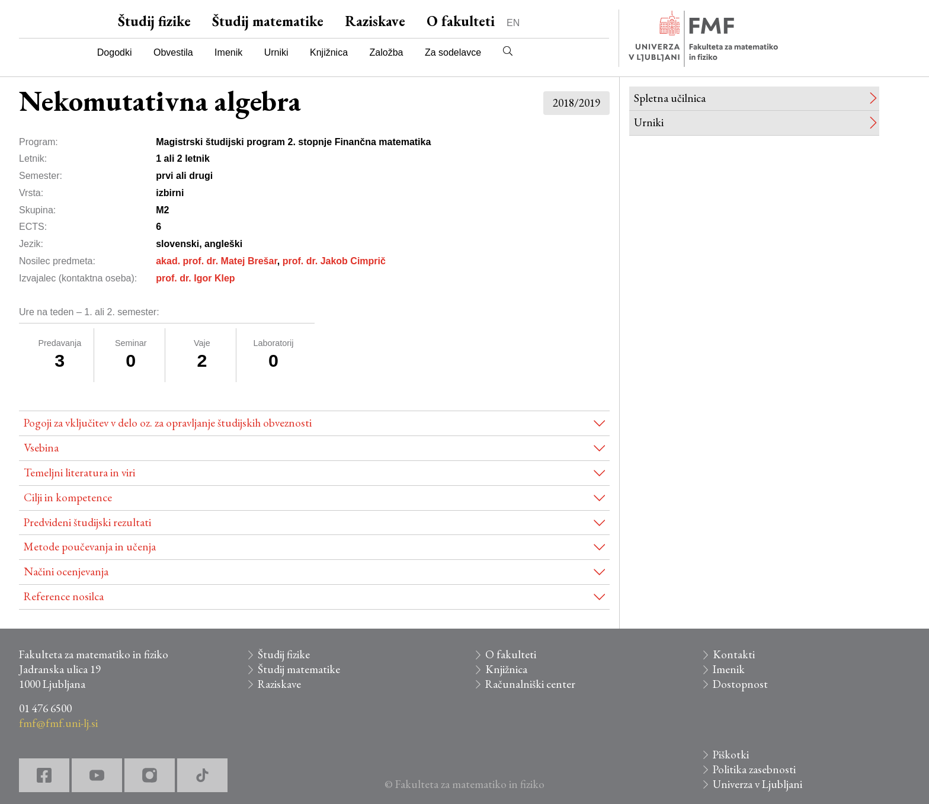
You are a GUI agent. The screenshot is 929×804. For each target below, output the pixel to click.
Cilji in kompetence (68, 497)
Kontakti (734, 654)
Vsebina (41, 447)
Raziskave (375, 21)
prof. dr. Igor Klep (195, 278)
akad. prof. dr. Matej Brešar (216, 261)
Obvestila (173, 52)
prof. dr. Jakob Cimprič (334, 261)
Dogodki (114, 52)
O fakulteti (461, 21)
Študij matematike (267, 21)
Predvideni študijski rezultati (87, 522)
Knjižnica (329, 52)
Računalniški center (530, 684)
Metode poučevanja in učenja (90, 546)
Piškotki (731, 754)
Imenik (228, 52)
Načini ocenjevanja (66, 571)
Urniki (276, 52)
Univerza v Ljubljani (757, 784)
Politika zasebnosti (754, 769)
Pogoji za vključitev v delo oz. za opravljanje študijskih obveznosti (168, 422)
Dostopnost (740, 684)
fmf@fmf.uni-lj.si (58, 723)
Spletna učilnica (670, 98)
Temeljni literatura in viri (79, 472)
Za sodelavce (453, 52)
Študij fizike (154, 21)
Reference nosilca (64, 596)
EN (513, 23)
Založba (386, 52)
